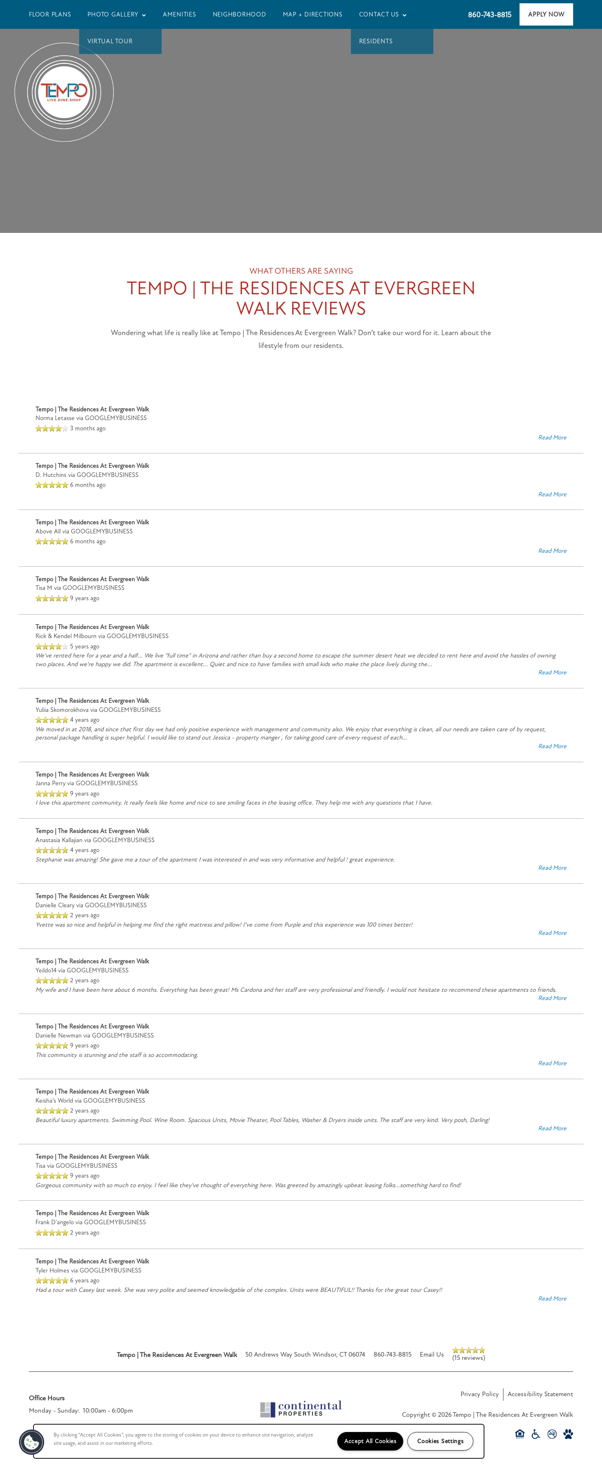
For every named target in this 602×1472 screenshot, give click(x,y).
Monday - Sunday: (54, 1410)
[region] (258, 1441)
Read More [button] (552, 437)
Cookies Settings (440, 1441)
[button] (546, 14)
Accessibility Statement (540, 1394)
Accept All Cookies (370, 1441)
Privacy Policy (480, 1394)
